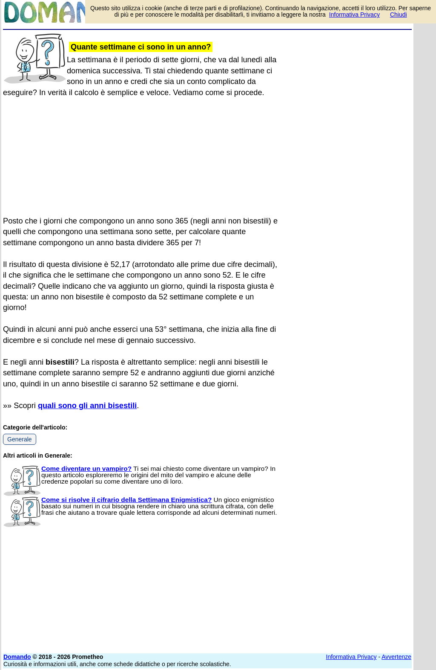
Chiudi (398, 14)
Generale (19, 439)
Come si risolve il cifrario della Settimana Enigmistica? (126, 499)
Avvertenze (396, 656)
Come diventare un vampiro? (86, 468)
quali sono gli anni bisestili (87, 405)
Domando (17, 656)
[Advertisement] (348, 86)
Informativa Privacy (351, 656)
